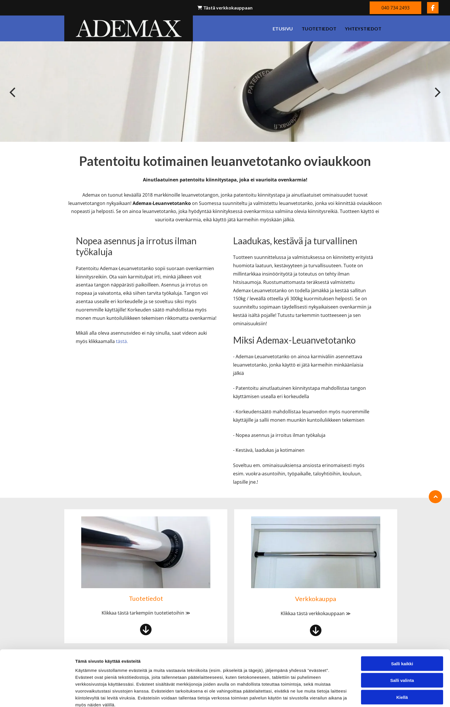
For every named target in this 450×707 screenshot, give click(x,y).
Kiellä (402, 669)
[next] (438, 91)
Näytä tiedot (306, 695)
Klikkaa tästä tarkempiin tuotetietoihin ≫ (146, 613)
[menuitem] (282, 28)
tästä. (122, 341)
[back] (12, 91)
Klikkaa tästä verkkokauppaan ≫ (316, 613)
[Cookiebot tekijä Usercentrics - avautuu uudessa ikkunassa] (37, 695)
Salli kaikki (402, 636)
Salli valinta (402, 652)
